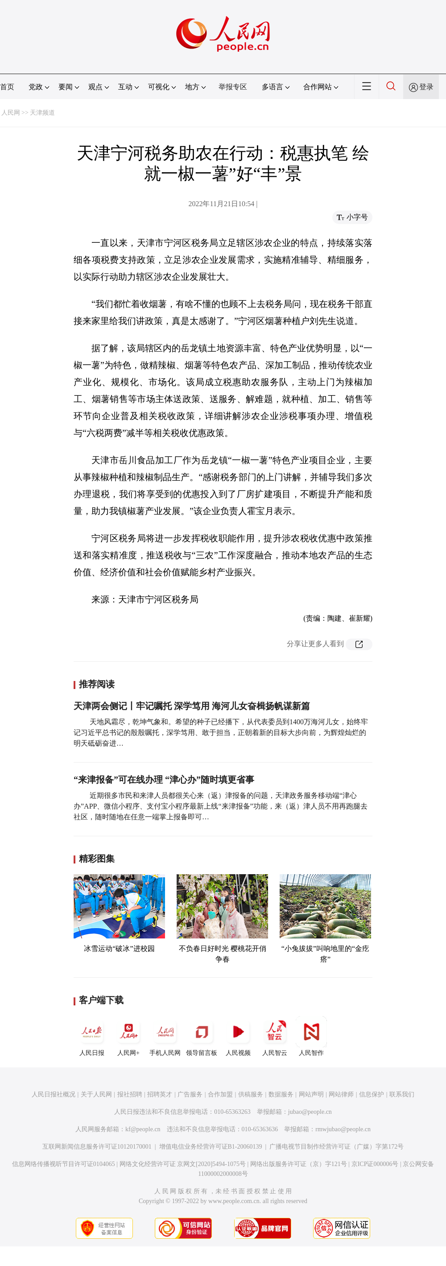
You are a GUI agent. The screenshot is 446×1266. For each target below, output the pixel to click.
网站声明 (311, 1094)
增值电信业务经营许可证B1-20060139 (210, 1146)
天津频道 (42, 112)
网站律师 (341, 1094)
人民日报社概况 (53, 1094)
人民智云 (274, 1036)
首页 (7, 87)
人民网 (10, 112)
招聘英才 (159, 1094)
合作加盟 (220, 1094)
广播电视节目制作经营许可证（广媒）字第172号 (336, 1146)
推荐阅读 (97, 684)
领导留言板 (201, 1036)
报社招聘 (129, 1094)
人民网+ (128, 1036)
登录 (426, 87)
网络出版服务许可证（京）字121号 (298, 1164)
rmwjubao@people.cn (343, 1129)
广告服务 (190, 1094)
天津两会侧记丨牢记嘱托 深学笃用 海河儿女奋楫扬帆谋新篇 (192, 706)
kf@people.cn (143, 1129)
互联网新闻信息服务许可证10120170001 (97, 1146)
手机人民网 (165, 1036)
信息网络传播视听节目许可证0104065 (63, 1164)
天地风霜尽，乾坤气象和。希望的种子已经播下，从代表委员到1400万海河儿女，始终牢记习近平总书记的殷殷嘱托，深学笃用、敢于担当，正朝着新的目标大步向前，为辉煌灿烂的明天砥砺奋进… (221, 732)
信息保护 (371, 1094)
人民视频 (238, 1036)
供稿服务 (250, 1094)
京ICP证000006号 (375, 1164)
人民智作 (311, 1036)
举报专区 (233, 87)
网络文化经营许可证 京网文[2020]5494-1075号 (183, 1164)
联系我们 (401, 1094)
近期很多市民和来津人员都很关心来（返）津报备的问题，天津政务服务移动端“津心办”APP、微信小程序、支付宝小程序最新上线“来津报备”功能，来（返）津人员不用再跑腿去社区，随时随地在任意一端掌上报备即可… (221, 806)
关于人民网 (96, 1094)
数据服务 (280, 1094)
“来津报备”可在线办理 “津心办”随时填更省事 (164, 780)
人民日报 (91, 1036)
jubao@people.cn (310, 1111)
